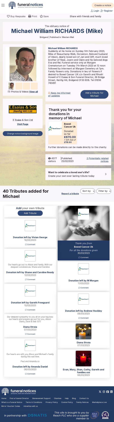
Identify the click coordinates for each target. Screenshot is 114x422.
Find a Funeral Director (19, 398)
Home (3, 398)
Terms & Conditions (34, 402)
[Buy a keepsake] (16, 16)
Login (95, 10)
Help (67, 398)
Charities (57, 398)
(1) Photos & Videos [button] (23, 91)
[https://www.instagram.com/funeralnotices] (104, 391)
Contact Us (84, 398)
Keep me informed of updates (59, 94)
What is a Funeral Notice (11, 402)
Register (106, 10)
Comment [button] (84, 257)
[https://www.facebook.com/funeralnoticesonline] (107, 391)
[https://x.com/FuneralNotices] (100, 391)
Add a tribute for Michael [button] (94, 94)
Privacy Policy (52, 402)
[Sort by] (87, 191)
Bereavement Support (41, 398)
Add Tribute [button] (30, 213)
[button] (103, 5)
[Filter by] (103, 191)
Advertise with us (31, 406)
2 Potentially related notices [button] (97, 160)
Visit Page (22, 124)
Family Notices (82, 402)
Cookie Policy (67, 402)
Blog (74, 398)
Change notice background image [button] (22, 133)
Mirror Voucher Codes (10, 406)
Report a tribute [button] (70, 193)
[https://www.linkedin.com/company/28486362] (111, 391)
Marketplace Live (99, 402)
